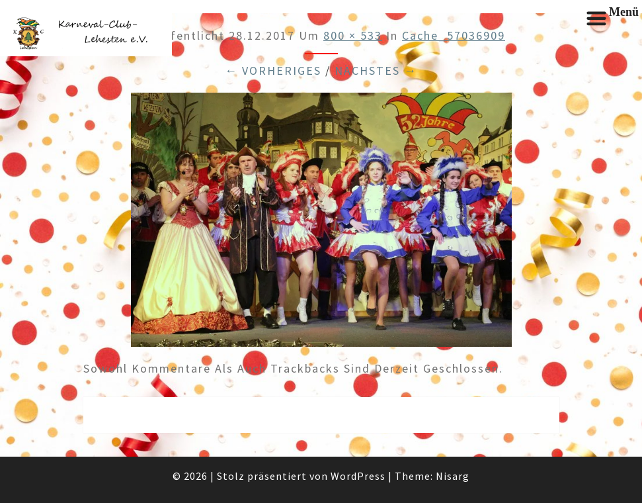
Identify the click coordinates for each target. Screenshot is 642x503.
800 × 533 (352, 35)
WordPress (358, 475)
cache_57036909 (453, 35)
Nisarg (452, 475)
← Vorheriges (273, 70)
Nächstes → (376, 70)
